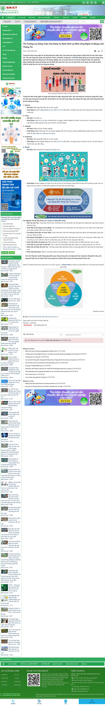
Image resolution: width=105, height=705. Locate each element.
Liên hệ (75, 17)
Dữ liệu (5, 58)
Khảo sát (4, 681)
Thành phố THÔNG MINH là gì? (34, 365)
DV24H (75, 58)
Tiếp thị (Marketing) (9, 62)
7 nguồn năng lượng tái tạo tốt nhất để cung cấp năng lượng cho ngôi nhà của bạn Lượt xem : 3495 (11, 277)
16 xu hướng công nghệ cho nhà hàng (35, 376)
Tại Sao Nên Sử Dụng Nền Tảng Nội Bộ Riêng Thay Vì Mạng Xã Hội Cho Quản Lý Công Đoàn (51, 359)
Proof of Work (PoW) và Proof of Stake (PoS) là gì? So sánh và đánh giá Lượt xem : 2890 (10, 361)
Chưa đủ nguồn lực (8, 226)
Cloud (4, 54)
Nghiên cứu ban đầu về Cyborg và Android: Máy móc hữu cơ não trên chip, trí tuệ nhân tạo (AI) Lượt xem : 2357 (11, 487)
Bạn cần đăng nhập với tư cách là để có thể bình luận (48, 340)
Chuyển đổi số (7, 30)
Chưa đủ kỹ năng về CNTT (10, 231)
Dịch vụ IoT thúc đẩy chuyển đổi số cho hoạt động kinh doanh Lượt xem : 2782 (11, 383)
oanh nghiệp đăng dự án (44, 110)
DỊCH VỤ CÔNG (57, 664)
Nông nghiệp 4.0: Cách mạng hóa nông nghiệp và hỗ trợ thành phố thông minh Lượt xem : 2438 (10, 462)
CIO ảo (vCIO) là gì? (30, 373)
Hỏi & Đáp (32, 17)
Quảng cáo (18, 681)
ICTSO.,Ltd (53, 696)
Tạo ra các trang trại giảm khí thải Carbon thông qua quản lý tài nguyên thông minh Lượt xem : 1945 (11, 633)
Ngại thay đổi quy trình (9, 245)
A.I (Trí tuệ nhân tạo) (9, 50)
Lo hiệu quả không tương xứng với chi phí (9, 239)
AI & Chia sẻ (21, 17)
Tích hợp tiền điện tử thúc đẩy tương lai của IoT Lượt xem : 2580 (10, 415)
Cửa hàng (56, 17)
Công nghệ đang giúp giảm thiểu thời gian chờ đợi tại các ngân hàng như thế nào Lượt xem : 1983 (10, 623)
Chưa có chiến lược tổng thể (10, 229)
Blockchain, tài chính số (10, 34)
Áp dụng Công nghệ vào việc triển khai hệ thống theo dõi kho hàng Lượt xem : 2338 (10, 511)
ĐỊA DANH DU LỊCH (72, 664)
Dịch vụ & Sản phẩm (44, 17)
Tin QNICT (11, 17)
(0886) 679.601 (6, 2)
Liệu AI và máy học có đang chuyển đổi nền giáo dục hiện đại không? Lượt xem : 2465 (10, 437)
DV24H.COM (66, 265)
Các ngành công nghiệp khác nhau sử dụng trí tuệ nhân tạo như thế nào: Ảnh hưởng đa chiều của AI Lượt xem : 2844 (11, 372)
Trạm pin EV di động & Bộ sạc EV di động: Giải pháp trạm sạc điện (44, 386)
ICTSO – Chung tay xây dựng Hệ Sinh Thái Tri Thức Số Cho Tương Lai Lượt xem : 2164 (10, 589)
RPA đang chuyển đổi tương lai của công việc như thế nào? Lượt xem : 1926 (10, 651)
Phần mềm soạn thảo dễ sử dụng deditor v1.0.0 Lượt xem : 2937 (9, 351)
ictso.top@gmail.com (20, 2)
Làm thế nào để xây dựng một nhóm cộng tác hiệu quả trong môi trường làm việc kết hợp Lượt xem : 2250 (10, 546)
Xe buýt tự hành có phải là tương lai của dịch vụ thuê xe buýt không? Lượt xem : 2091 (11, 612)
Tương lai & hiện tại (8, 78)
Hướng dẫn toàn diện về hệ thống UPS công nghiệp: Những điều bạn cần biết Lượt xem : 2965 (10, 341)
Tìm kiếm (92, 17)
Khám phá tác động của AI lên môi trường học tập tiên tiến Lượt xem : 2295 (10, 522)
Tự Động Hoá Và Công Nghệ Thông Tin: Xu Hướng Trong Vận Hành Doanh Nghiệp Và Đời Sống (51, 353)
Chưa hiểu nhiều (7, 224)
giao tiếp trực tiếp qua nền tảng (44, 133)
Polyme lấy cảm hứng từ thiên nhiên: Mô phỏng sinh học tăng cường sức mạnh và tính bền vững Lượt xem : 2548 (11, 426)
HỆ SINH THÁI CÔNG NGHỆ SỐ (37, 671)
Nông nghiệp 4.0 (8, 38)
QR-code (4, 694)
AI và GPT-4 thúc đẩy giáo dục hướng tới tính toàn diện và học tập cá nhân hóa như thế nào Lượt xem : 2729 (10, 394)
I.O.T (4, 46)
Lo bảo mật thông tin (8, 242)
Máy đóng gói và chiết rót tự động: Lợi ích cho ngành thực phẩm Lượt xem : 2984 (10, 331)
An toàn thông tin (8, 70)
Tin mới (5, 26)
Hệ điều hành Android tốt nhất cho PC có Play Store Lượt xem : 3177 (11, 321)
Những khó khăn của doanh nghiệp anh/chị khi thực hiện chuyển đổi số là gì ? (11, 219)
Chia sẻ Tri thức (7, 66)
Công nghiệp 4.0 (8, 42)
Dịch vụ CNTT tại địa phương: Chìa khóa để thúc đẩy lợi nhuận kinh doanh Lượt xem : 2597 (11, 405)
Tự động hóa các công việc (32, 356)
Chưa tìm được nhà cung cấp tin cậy (11, 234)
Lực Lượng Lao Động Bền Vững (55, 221)
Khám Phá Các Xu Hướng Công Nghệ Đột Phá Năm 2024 (41, 350)
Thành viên (66, 17)
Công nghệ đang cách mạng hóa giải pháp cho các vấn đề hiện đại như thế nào (47, 371)
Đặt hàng (92, 701)
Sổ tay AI (84, 664)
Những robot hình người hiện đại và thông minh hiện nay (41, 383)
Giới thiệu (83, 17)
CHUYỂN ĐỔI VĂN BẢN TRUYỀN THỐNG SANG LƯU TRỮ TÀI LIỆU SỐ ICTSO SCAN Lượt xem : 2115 (10, 600)
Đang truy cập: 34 (14, 694)
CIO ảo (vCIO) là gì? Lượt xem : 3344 (14, 300)
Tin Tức (17, 674)
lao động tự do (55, 150)
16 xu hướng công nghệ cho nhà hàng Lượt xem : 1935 (14, 642)
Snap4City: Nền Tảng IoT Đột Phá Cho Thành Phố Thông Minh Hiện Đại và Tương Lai (49, 368)
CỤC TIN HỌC (12, 664)
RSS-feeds (18, 685)
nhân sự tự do (58, 110)
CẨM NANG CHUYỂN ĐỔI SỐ (29, 664)
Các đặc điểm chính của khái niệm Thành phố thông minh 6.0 (42, 362)
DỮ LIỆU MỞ (45, 664)
